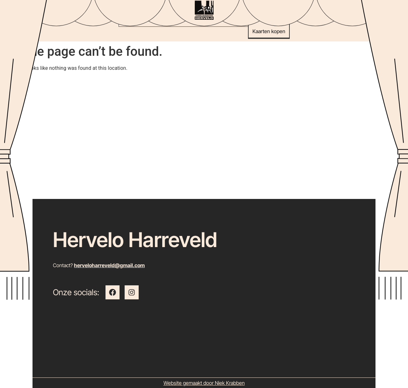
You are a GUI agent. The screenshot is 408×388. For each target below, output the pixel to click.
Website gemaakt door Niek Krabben (204, 383)
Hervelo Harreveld (135, 239)
